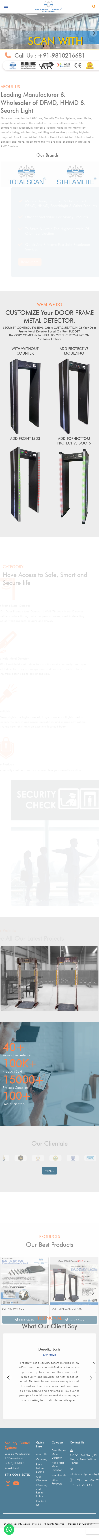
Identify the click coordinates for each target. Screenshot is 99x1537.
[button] (93, 33)
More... (49, 1170)
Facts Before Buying (40, 1468)
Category (41, 1459)
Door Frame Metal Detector (21, 605)
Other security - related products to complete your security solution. (46, 770)
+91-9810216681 (65, 55)
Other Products (12, 764)
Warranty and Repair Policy (41, 1491)
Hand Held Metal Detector (20, 658)
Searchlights (10, 711)
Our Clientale (41, 1478)
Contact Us (41, 1503)
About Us (41, 1454)
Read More (21, 262)
